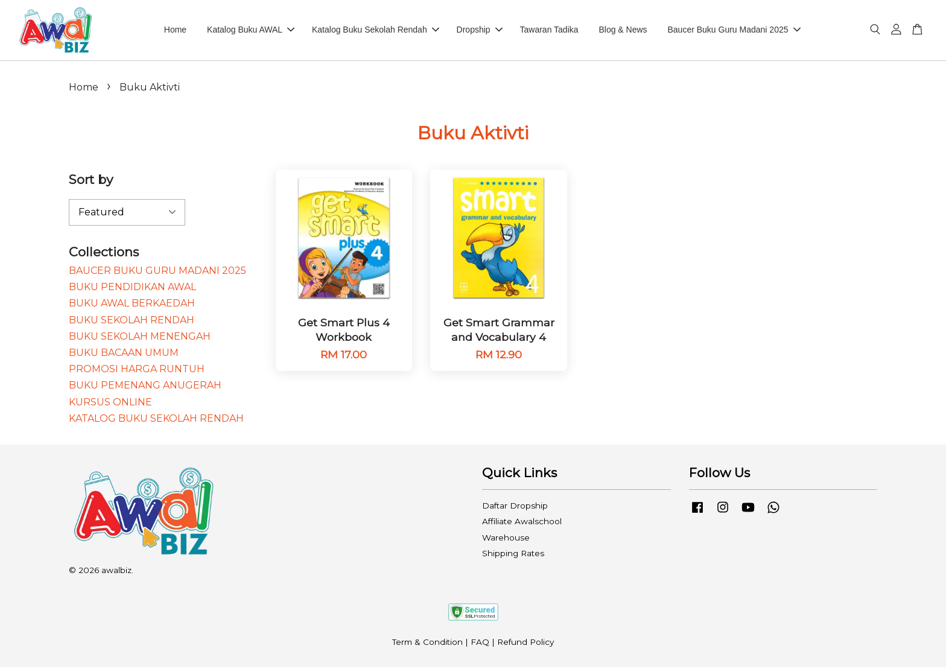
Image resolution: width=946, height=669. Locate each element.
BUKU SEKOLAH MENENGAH (140, 338)
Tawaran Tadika (549, 31)
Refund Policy (525, 643)
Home (175, 31)
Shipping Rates (513, 555)
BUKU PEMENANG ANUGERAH (145, 387)
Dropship (480, 31)
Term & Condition (427, 643)
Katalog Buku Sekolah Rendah (375, 31)
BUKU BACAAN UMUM (124, 354)
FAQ (480, 643)
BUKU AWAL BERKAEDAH (132, 305)
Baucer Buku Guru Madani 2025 (733, 31)
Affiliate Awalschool (522, 523)
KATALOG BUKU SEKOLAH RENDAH (156, 420)
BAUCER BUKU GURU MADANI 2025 (157, 272)
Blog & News (622, 31)
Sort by (91, 181)
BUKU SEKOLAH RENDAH (131, 322)
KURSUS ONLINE (110, 404)
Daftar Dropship (515, 507)
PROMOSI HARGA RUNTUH (137, 370)
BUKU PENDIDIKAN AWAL (132, 288)
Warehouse (506, 539)
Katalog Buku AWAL (250, 31)
